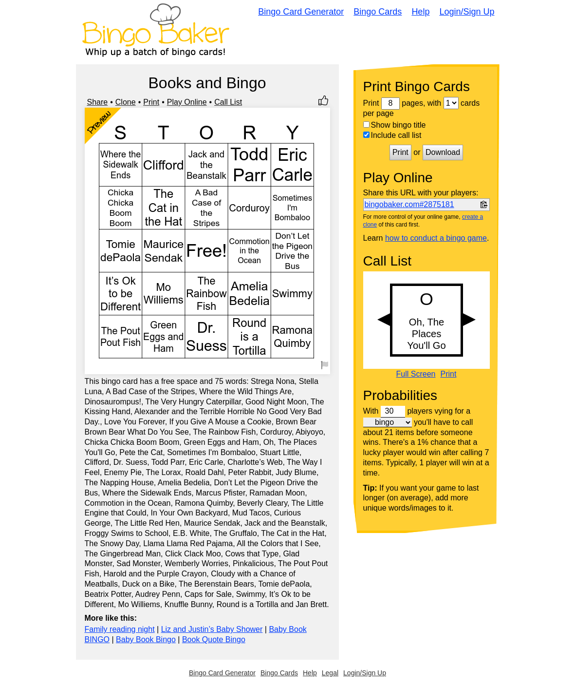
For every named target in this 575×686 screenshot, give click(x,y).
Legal (330, 672)
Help (420, 12)
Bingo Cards (377, 12)
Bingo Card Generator (301, 12)
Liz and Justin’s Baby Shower (212, 629)
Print (151, 102)
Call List (228, 102)
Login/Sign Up (466, 12)
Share (97, 102)
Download (443, 152)
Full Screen (416, 374)
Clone (125, 102)
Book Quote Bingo (213, 639)
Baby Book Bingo (146, 639)
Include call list (392, 135)
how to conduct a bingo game (436, 238)
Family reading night (120, 629)
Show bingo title (394, 125)
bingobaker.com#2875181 (409, 204)
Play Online (187, 102)
